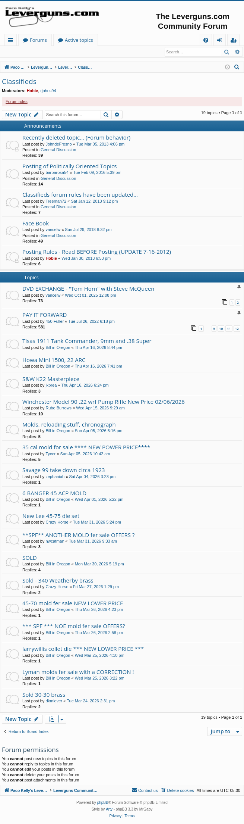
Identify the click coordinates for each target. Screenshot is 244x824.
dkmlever (53, 701)
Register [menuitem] (235, 41)
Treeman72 (55, 201)
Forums (111, 40)
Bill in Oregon (57, 348)
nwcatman (54, 541)
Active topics (151, 40)
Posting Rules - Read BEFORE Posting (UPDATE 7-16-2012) (96, 252)
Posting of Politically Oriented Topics (69, 166)
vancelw (52, 230)
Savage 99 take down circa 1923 (63, 470)
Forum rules (17, 102)
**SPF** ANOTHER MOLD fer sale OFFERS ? (78, 535)
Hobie (32, 91)
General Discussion (58, 150)
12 (237, 329)
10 (221, 329)
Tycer (50, 454)
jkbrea (51, 385)
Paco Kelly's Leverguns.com (54, 40)
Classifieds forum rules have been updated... (80, 195)
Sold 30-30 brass (43, 695)
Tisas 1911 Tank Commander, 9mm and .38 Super (87, 341)
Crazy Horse (56, 522)
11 (229, 329)
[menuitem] (206, 40)
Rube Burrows (58, 408)
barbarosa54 (57, 173)
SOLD (29, 558)
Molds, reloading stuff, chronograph (69, 424)
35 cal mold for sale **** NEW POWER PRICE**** (86, 447)
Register (39, 51)
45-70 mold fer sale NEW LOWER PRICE (72, 603)
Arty (109, 810)
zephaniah (54, 477)
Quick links (12, 41)
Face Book (35, 223)
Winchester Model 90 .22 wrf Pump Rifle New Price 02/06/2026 (103, 402)
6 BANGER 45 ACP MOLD (54, 493)
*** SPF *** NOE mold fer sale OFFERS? (73, 626)
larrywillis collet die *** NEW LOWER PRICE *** (83, 649)
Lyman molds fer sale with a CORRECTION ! (78, 672)
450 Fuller (54, 321)
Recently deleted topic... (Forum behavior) (76, 137)
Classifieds (19, 82)
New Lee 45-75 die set (50, 516)
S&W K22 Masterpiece (50, 379)
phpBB (102, 803)
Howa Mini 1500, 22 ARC (53, 360)
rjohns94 (48, 91)
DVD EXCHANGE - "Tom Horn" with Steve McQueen (88, 289)
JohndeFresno (58, 144)
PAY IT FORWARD (44, 315)
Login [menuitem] (221, 41)
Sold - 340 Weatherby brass (58, 580)
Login (14, 51)
